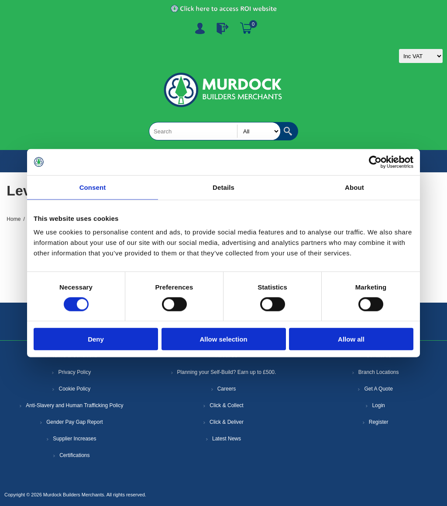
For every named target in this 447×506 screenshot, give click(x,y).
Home (14, 219)
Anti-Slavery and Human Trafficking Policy (74, 405)
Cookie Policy (74, 389)
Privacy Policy (74, 372)
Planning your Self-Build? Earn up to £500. (226, 372)
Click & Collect (226, 405)
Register (200, 28)
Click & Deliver (227, 422)
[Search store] (214, 131)
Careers (226, 389)
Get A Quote (378, 389)
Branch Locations (378, 372)
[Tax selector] (421, 56)
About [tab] (354, 187)
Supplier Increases (74, 439)
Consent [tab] (92, 187)
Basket (246, 28)
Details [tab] (223, 187)
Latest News (226, 439)
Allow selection (223, 339)
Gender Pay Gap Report (74, 422)
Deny (96, 339)
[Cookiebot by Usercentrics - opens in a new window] (375, 161)
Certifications (74, 455)
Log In (223, 28)
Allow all (351, 339)
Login (378, 405)
